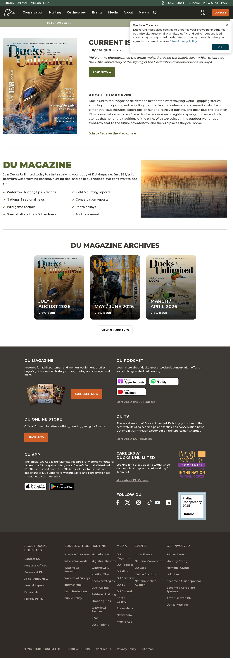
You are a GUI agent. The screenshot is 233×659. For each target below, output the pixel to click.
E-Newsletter (125, 608)
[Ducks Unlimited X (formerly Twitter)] (127, 502)
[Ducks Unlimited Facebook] (117, 502)
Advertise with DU (179, 598)
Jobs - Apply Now (36, 579)
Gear (95, 618)
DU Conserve (125, 578)
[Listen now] (131, 381)
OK (220, 47)
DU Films (123, 571)
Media (113, 12)
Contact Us (103, 649)
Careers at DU (33, 572)
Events (97, 12)
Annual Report (34, 585)
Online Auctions (146, 574)
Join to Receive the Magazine (112, 133)
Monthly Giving (177, 561)
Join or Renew (176, 554)
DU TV (121, 584)
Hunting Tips (100, 574)
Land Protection (75, 591)
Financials (31, 592)
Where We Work (75, 561)
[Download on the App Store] (35, 486)
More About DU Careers (132, 480)
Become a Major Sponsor (184, 581)
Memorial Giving (178, 567)
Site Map (148, 649)
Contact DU (32, 559)
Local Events (143, 554)
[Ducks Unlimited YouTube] (157, 502)
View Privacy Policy (183, 41)
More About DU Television (134, 439)
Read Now (102, 72)
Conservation (33, 12)
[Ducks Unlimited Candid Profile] (192, 506)
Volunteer (40, 3)
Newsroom (124, 615)
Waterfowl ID (100, 567)
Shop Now (36, 437)
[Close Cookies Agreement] (227, 25)
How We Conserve (76, 554)
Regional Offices (35, 565)
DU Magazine (64, 23)
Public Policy (73, 598)
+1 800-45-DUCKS (78, 649)
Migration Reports (104, 561)
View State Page (216, 3)
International (73, 584)
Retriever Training (104, 594)
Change (195, 3)
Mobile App (124, 621)
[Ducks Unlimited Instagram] (138, 502)
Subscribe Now (86, 394)
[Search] (155, 13)
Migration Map (16, 3)
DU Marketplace (178, 604)
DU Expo (140, 567)
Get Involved (76, 12)
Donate (220, 12)
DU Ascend (124, 591)
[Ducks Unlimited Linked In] (168, 502)
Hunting (55, 12)
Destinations (100, 624)
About (128, 12)
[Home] (9, 12)
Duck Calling (100, 587)
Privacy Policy (33, 598)
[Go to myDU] (203, 12)
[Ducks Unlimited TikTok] (149, 502)
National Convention (149, 561)
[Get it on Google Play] (61, 486)
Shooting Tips (101, 601)
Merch (144, 12)
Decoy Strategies (103, 581)
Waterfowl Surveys (77, 578)
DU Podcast (125, 564)
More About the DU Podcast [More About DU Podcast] (135, 402)
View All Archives (115, 330)
